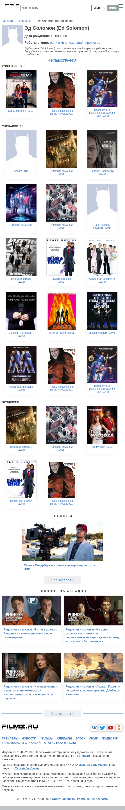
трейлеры (10, 738)
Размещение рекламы (92, 798)
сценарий (76, 42)
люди (93, 738)
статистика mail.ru (60, 742)
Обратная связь (63, 798)
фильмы (46, 738)
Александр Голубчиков (91, 764)
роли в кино (59, 42)
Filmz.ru (84, 755)
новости (29, 738)
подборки (110, 738)
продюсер (92, 42)
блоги (80, 738)
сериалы (64, 738)
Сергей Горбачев (27, 768)
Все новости (62, 580)
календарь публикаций (21, 742)
